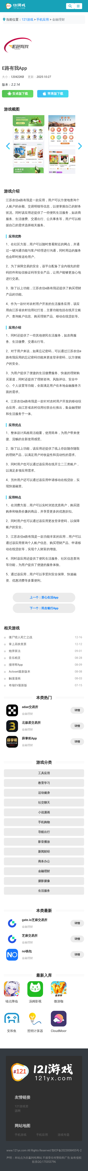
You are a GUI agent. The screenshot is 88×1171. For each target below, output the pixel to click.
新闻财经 (44, 851)
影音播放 (44, 842)
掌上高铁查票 (17, 644)
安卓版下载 (17, 93)
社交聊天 (44, 802)
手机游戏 (20, 1134)
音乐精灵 (15, 658)
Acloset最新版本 (19, 671)
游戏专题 (63, 1134)
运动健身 (44, 793)
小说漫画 (44, 812)
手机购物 (44, 822)
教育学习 (44, 783)
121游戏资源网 (21, 1109)
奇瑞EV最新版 (18, 685)
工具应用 (44, 773)
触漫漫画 (15, 678)
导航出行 (44, 832)
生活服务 (44, 891)
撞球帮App (16, 664)
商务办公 (44, 861)
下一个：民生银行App (44, 608)
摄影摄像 (44, 881)
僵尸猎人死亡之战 (20, 637)
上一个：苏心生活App (44, 597)
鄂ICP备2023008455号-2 (66, 1150)
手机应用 (42, 19)
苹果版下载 (53, 93)
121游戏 (27, 19)
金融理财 (44, 871)
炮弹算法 (15, 651)
